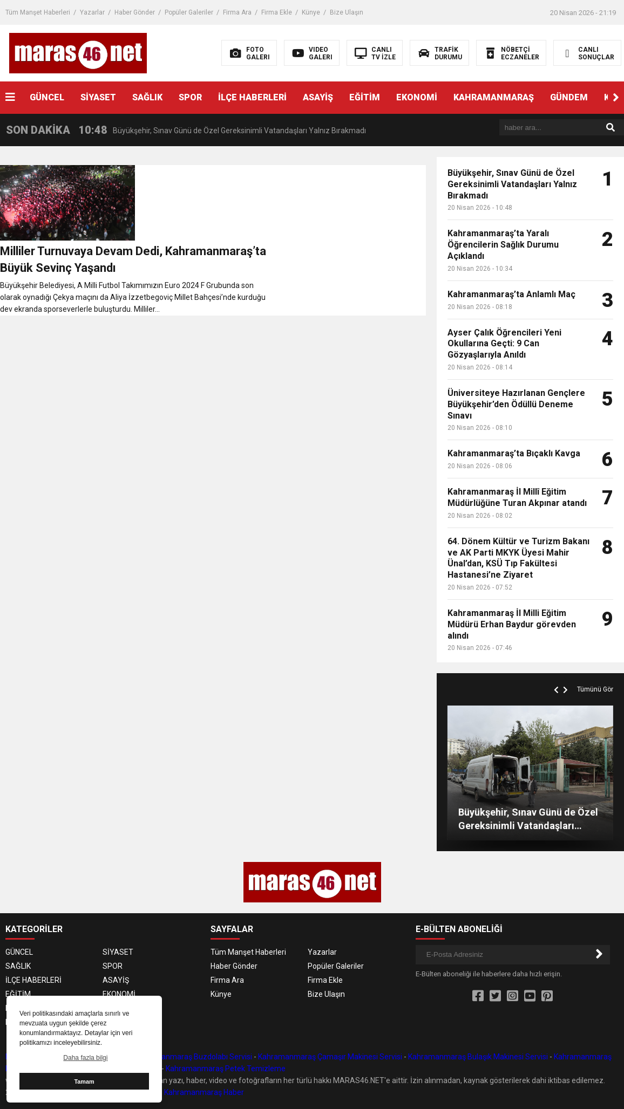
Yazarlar (92, 12)
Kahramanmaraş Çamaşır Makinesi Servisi (330, 1056)
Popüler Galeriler (189, 12)
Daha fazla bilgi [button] (85, 1058)
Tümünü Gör (595, 689)
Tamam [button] (84, 1081)
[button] (616, 97)
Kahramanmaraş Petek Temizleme (226, 1068)
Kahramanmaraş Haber (204, 1092)
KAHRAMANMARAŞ (493, 97)
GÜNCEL (47, 97)
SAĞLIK (147, 97)
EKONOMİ (416, 97)
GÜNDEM (569, 97)
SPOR (190, 97)
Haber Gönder (134, 12)
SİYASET (98, 97)
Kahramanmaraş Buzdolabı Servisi (193, 1056)
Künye (311, 12)
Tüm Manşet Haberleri (37, 12)
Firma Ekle (276, 12)
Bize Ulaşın (346, 12)
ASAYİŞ (318, 97)
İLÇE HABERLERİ (252, 97)
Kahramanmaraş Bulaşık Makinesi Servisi (478, 1056)
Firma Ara (237, 12)
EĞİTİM (364, 97)
